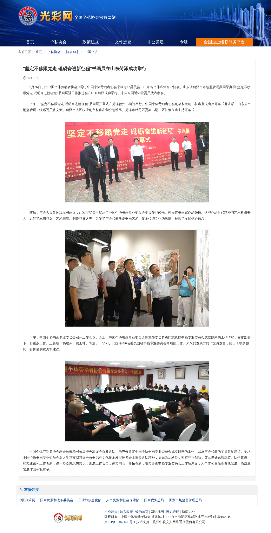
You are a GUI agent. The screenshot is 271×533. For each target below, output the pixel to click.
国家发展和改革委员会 (57, 500)
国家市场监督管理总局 (185, 500)
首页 (30, 42)
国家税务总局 (154, 500)
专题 (184, 42)
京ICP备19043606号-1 (119, 522)
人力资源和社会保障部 (123, 500)
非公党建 (155, 42)
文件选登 (123, 42)
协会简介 (111, 512)
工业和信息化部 (90, 500)
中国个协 (91, 52)
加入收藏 (126, 512)
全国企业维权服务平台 (224, 42)
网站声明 (172, 512)
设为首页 (141, 512)
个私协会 (58, 42)
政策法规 (90, 42)
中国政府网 (27, 500)
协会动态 (72, 52)
